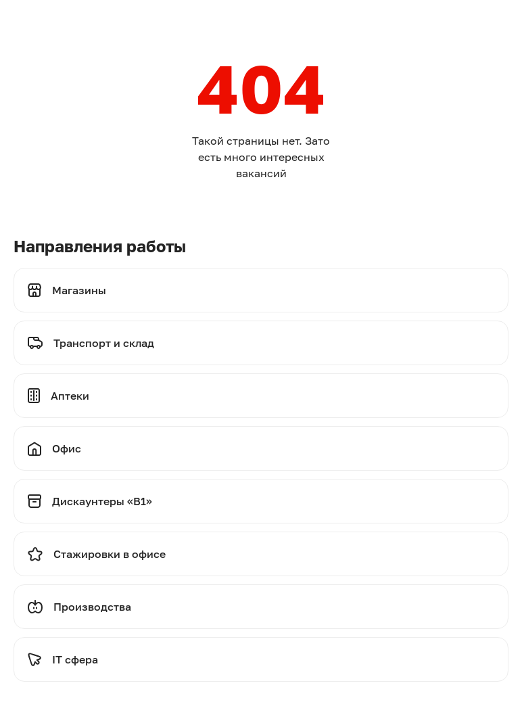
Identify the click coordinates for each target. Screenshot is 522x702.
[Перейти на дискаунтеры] (261, 501)
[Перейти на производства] (261, 606)
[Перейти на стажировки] (261, 554)
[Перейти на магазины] (261, 290)
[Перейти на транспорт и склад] (261, 343)
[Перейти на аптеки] (261, 395)
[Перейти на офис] (261, 448)
